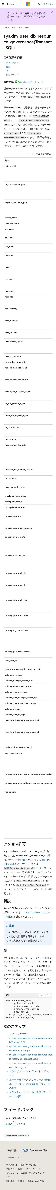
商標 (20, 1181)
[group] (28, 498)
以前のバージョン (28, 1164)
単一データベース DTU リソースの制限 (30, 1079)
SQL (14, 27)
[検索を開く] (39, 4)
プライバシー (32, 1168)
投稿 (20, 1168)
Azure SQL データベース (31, 81)
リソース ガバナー (19, 1033)
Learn (6, 27)
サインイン (48, 3)
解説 (8, 66)
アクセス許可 (12, 62)
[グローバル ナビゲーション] (3, 4)
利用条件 (10, 1181)
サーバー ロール (42, 868)
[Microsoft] (28, 4)
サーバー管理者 (16, 859)
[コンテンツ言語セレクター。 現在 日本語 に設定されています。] (12, 1150)
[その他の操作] (49, 27)
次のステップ (12, 74)
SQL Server (24, 27)
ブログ (9, 1168)
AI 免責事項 (11, 1164)
